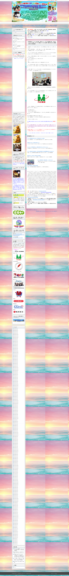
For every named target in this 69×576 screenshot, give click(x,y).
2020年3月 (15, 428)
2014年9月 (15, 519)
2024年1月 (15, 366)
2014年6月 (15, 523)
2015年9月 (15, 502)
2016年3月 (15, 494)
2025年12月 (15, 334)
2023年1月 (15, 382)
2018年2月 (15, 462)
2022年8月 (15, 389)
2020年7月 (15, 422)
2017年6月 (15, 473)
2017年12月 (15, 465)
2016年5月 (15, 491)
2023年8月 (15, 373)
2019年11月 (15, 433)
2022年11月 (15, 385)
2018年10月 (15, 451)
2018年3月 (15, 461)
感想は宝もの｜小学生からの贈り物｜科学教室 (34, 155)
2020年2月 (15, 429)
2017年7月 (15, 472)
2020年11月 (15, 418)
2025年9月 (15, 338)
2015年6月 (15, 506)
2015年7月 (15, 505)
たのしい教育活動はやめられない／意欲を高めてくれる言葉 (35, 138)
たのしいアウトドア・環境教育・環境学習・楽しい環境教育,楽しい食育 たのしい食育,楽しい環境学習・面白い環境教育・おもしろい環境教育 (41, 176)
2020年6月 (15, 424)
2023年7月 (15, 374)
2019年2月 (15, 446)
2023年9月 (15, 371)
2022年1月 (15, 399)
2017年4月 (15, 476)
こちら (48, 30)
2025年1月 (15, 349)
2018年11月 (15, 450)
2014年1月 (15, 530)
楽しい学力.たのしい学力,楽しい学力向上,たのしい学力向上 (49, 180)
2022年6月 (15, 392)
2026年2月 (15, 331)
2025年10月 (15, 337)
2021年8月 (15, 406)
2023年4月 (15, 378)
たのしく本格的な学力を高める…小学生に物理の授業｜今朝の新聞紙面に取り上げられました (40, 151)
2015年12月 (15, 498)
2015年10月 (15, 501)
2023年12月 (15, 367)
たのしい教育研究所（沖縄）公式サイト (21, 573)
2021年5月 (15, 410)
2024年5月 (15, 360)
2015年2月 (15, 512)
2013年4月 (15, 541)
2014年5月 (15, 524)
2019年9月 (15, 436)
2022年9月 (15, 388)
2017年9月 (15, 469)
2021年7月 (15, 407)
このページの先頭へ (54, 573)
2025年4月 (15, 345)
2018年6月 (15, 457)
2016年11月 (15, 483)
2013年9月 (15, 535)
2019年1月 (15, 447)
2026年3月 (15, 330)
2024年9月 (15, 355)
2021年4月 (15, 411)
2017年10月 (15, 468)
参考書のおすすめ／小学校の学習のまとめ (33, 142)
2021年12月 (15, 400)
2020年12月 (15, 417)
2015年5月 (15, 508)
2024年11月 (15, 352)
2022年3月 (15, 396)
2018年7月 (15, 455)
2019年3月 (15, 444)
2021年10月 (15, 403)
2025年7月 (15, 341)
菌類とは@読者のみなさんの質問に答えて (32, 209)
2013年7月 (15, 538)
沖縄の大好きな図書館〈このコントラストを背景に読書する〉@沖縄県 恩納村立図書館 (19, 550)
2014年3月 (15, 527)
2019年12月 (15, 432)
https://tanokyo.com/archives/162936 (38, 199)
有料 (48, 124)
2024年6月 (15, 359)
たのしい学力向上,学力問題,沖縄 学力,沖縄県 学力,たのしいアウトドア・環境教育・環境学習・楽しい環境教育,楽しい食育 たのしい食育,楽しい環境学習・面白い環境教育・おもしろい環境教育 (42, 179)
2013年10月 (15, 534)
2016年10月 (15, 484)
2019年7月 (15, 439)
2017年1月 (15, 480)
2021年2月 (15, 414)
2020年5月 (15, 425)
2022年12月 (15, 384)
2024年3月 (15, 363)
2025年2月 (15, 348)
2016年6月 (15, 490)
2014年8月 (15, 520)
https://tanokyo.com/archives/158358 (33, 197)
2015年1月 (15, 513)
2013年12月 (15, 531)
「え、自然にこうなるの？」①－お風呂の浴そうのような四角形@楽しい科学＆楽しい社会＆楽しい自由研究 (19, 559)
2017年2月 (15, 479)
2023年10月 (15, 370)
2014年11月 (15, 516)
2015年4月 (15, 509)
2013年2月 (15, 542)
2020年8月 (15, 421)
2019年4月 (15, 443)
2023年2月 (15, 381)
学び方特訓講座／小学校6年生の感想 (32, 165)
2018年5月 (15, 458)
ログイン (15, 567)
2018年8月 (15, 454)
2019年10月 (15, 435)
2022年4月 (15, 395)
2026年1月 (15, 333)
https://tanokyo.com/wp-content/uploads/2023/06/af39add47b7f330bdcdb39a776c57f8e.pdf (18, 235)
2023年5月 (15, 377)
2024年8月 (15, 356)
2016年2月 (15, 495)
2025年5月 (15, 344)
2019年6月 (15, 440)
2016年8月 (15, 487)
